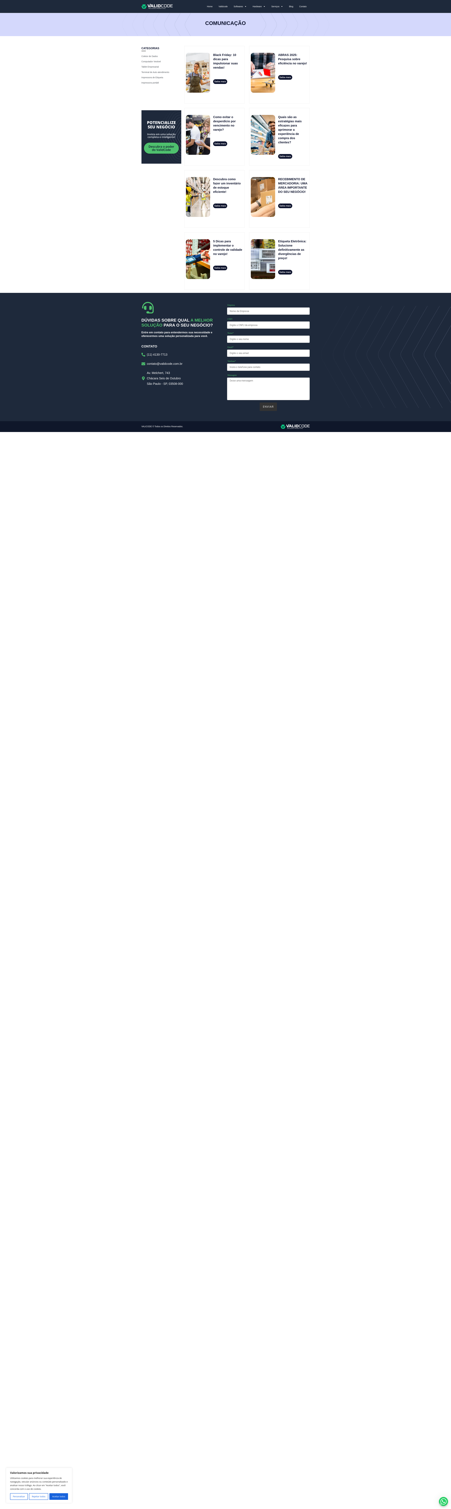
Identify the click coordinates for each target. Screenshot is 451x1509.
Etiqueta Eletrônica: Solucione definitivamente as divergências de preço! (292, 250)
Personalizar (19, 1496)
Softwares (240, 6)
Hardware (259, 6)
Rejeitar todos (39, 1496)
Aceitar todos (58, 1496)
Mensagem (232, 375)
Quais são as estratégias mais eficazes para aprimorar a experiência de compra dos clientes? (290, 129)
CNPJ (230, 319)
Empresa (231, 305)
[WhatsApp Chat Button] (443, 1501)
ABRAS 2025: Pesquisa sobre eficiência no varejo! (292, 59)
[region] (39, 1485)
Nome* (231, 333)
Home (210, 6)
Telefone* (232, 361)
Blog (291, 6)
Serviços (277, 6)
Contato (303, 6)
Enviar (268, 406)
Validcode (223, 6)
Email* (231, 347)
